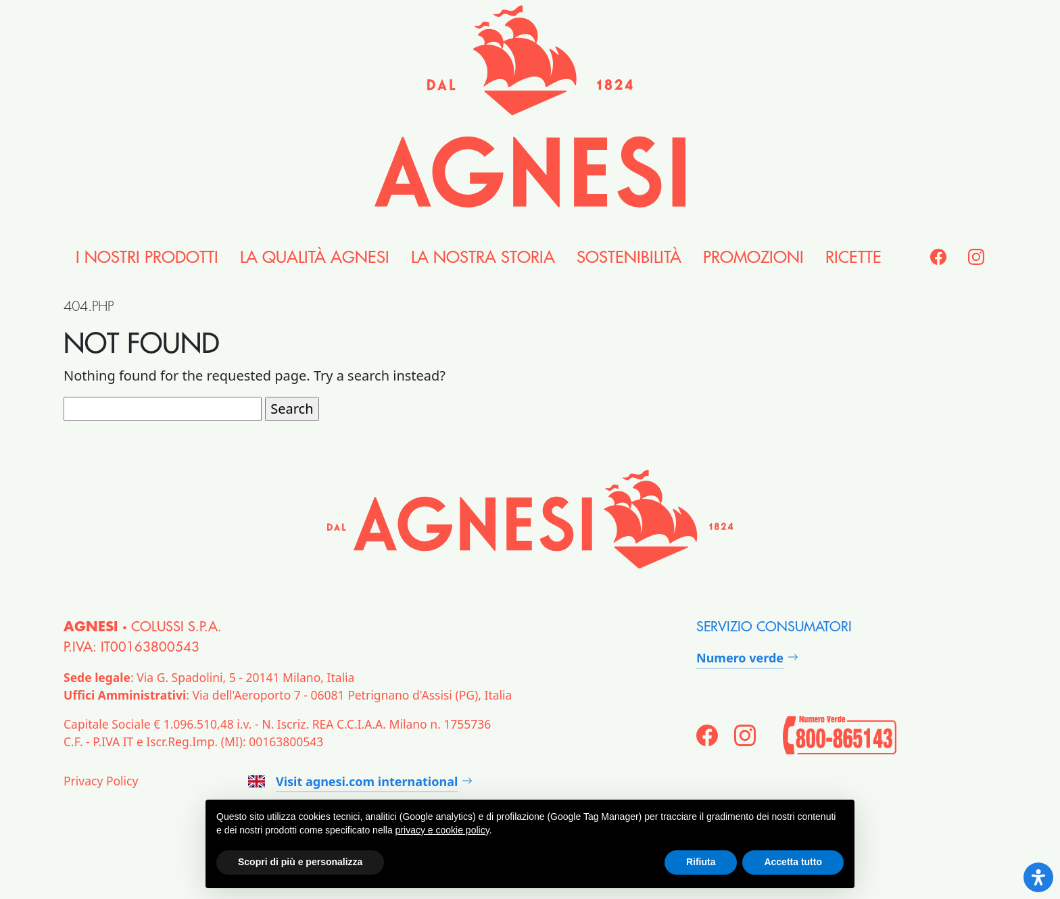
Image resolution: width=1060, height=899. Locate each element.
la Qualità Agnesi (314, 257)
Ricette (853, 257)
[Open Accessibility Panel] (1038, 877)
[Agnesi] (530, 106)
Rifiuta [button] (701, 861)
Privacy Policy (101, 781)
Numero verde (740, 658)
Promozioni (753, 257)
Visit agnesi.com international (353, 781)
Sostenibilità (629, 257)
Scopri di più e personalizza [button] (300, 861)
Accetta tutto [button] (793, 861)
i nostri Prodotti (147, 257)
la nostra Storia (483, 257)
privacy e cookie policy (442, 830)
